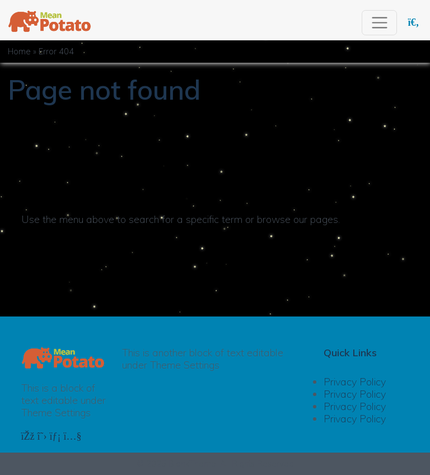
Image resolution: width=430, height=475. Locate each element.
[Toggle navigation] (379, 22)
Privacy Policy (355, 381)
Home (19, 51)
